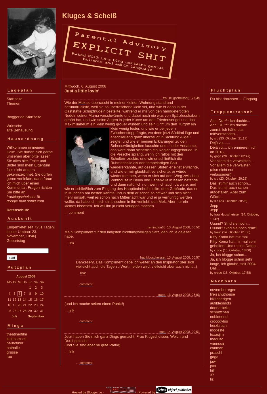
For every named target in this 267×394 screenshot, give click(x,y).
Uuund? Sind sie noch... (230, 223)
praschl (216, 352)
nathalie (13, 348)
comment (76, 212)
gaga (161, 294)
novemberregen (223, 290)
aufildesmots (220, 303)
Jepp (214, 205)
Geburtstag (16, 240)
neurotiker (15, 343)
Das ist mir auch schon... (230, 183)
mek (162, 331)
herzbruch (218, 325)
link (71, 243)
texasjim (217, 334)
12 (14, 299)
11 (9, 299)
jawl (213, 361)
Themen (13, 103)
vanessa (217, 343)
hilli (212, 370)
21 (24, 305)
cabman (216, 348)
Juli (14, 316)
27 (19, 311)
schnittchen (219, 312)
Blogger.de (94, 392)
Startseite (14, 99)
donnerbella (220, 308)
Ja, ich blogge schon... (228, 255)
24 (41, 305)
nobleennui (219, 317)
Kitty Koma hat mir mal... (230, 237)
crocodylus (219, 321)
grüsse (12, 352)
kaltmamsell (16, 339)
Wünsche (14, 126)
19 (14, 305)
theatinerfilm (17, 334)
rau (9, 356)
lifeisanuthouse (222, 294)
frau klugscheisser (175, 98)
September (36, 316)
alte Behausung (20, 130)
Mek (81, 102)
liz (211, 379)
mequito (216, 339)
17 (41, 299)
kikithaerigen (220, 299)
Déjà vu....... (220, 143)
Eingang (250, 99)
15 (30, 299)
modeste (217, 330)
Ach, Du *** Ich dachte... (230, 121)
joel (213, 366)
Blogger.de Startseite (24, 117)
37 (212, 375)
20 (19, 305)
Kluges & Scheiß (89, 16)
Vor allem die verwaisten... (232, 161)
